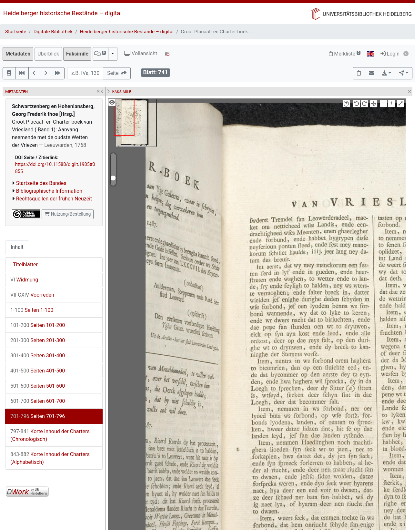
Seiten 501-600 (37, 386)
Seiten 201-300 (37, 340)
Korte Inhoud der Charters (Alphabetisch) (50, 458)
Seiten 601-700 (37, 401)
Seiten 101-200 (37, 325)
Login (390, 54)
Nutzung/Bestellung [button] (68, 214)
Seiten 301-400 (37, 355)
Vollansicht (140, 53)
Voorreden (32, 295)
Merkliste (344, 54)
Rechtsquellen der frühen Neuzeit (54, 199)
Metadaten (17, 54)
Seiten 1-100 (31, 310)
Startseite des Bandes (41, 183)
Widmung (24, 280)
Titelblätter (24, 264)
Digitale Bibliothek (53, 32)
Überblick (48, 54)
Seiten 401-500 (37, 371)
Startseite (15, 32)
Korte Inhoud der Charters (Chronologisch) (50, 435)
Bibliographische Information (49, 191)
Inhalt (17, 247)
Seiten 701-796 (37, 416)
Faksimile (77, 54)
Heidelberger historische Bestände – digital (62, 13)
